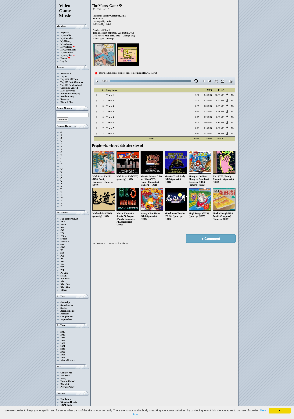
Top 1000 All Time (69, 79)
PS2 (62, 258)
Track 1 (110, 95)
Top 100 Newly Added (71, 85)
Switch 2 (64, 241)
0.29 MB (208, 117)
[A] (78, 93)
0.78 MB (220, 111)
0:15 (197, 117)
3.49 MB (208, 95)
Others (63, 290)
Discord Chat (66, 102)
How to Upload (67, 381)
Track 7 (110, 128)
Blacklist (64, 384)
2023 (62, 340)
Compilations (67, 316)
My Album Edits (68, 49)
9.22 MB (220, 100)
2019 (62, 351)
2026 (62, 332)
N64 (62, 227)
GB (62, 244)
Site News (65, 375)
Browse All (65, 73)
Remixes (64, 313)
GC (62, 230)
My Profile (65, 35)
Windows (65, 278)
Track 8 (110, 133)
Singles (63, 308)
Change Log (128, 35)
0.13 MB (208, 128)
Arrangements (67, 311)
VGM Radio (66, 405)
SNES (63, 224)
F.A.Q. (63, 378)
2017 (62, 357)
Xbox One (65, 287)
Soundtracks (66, 305)
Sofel (109, 21)
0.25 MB (220, 106)
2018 (62, 354)
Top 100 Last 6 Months (71, 82)
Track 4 (110, 111)
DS (61, 250)
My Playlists (67, 55)
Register (64, 32)
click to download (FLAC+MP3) (141, 73)
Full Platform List (69, 218)
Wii (62, 233)
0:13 (197, 128)
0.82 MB (208, 133)
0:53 (197, 133)
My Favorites (66, 38)
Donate (65, 58)
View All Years (67, 360)
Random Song (67, 96)
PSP (62, 270)
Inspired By (66, 319)
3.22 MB (208, 100)
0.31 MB (220, 128)
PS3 (62, 261)
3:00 (197, 95)
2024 (62, 337)
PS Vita (64, 273)
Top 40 (63, 76)
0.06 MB (208, 122)
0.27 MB (208, 111)
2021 (62, 346)
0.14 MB (220, 122)
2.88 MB (220, 133)
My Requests (66, 52)
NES (62, 221)
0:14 (197, 111)
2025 (62, 334)
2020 (62, 349)
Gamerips (65, 302)
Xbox (63, 281)
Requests (64, 99)
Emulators (65, 399)
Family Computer (111, 15)
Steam (63, 275)
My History (66, 41)
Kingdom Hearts (68, 402)
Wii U (63, 236)
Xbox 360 (65, 284)
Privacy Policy (67, 387)
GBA (62, 247)
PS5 (62, 267)
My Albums (66, 44)
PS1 (62, 255)
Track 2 (110, 100)
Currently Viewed (69, 88)
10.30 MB (219, 95)
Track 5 (110, 117)
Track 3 (110, 106)
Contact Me (66, 372)
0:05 (197, 106)
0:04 (197, 122)
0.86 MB (220, 117)
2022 (62, 343)
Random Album (68, 93)
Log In (63, 61)
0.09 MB (208, 106)
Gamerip (109, 38)
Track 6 (110, 122)
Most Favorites (67, 90)
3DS (62, 253)
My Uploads (67, 47)
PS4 (62, 264)
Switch (63, 238)
